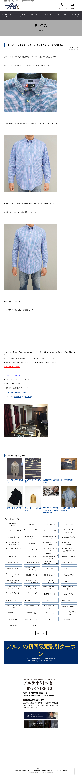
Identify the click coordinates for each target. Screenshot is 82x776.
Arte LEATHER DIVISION (41, 771)
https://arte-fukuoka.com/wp (17, 392)
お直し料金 (34, 14)
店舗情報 (48, 14)
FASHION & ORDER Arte (59, 771)
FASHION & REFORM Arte (23, 771)
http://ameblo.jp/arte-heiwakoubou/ (21, 396)
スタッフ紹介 (62, 14)
